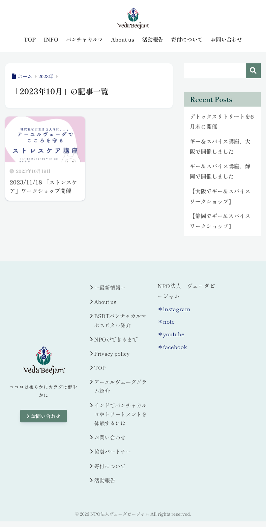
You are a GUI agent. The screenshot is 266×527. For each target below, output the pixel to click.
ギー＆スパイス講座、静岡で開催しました (220, 171)
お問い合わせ (44, 415)
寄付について (110, 466)
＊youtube (170, 334)
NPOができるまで (116, 339)
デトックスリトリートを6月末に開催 (222, 122)
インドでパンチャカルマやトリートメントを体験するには (120, 414)
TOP (100, 368)
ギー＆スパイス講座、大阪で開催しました (220, 146)
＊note (166, 321)
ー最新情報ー (110, 287)
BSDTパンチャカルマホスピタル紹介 (120, 320)
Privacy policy (112, 353)
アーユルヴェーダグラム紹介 (120, 386)
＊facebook (172, 347)
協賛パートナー (112, 451)
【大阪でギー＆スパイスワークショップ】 (220, 196)
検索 (253, 70)
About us (105, 302)
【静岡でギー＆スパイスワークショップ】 (220, 221)
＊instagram (173, 309)
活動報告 (104, 480)
